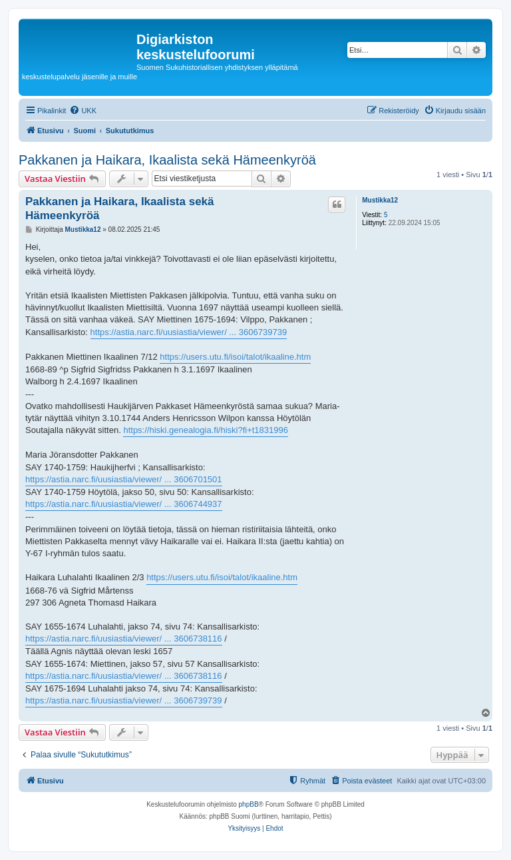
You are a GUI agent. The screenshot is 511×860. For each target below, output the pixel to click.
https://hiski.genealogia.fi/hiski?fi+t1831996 (205, 430)
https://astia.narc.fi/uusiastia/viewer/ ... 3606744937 (123, 504)
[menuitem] (82, 111)
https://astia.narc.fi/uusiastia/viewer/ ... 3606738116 (123, 639)
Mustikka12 (380, 200)
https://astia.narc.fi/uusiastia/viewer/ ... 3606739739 (188, 332)
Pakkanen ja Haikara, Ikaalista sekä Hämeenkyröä (167, 160)
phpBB (249, 804)
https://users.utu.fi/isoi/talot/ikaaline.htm (235, 357)
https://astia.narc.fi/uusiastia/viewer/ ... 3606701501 (123, 479)
